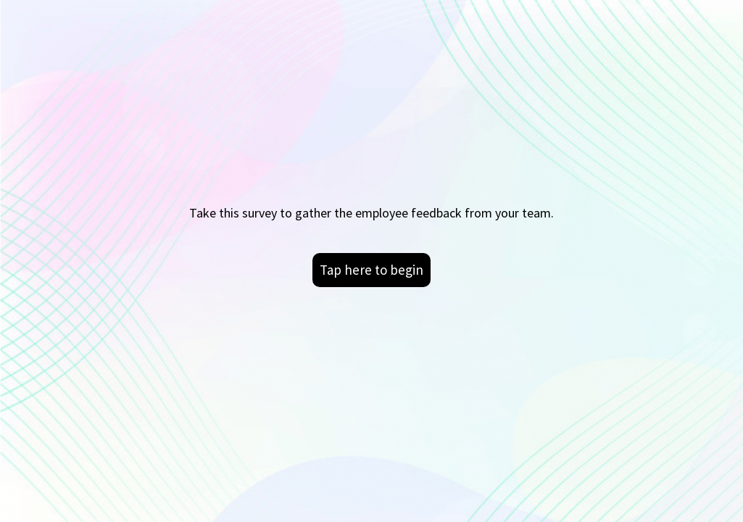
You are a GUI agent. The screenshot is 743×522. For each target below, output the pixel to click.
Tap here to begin (371, 269)
